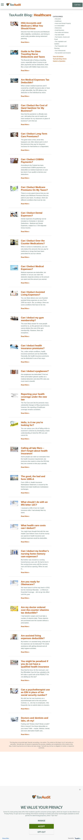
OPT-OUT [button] (42, 832)
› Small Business (59, 30)
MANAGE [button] (41, 820)
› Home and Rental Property (62, 23)
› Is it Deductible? (59, 25)
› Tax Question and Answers (62, 53)
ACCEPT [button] (41, 826)
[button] (80, 789)
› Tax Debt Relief (59, 34)
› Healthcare (57, 21)
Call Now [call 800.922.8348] (77, 5)
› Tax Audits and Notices (61, 32)
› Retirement (58, 28)
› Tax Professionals (59, 50)
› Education (57, 19)
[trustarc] (77, 838)
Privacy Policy (5, 838)
